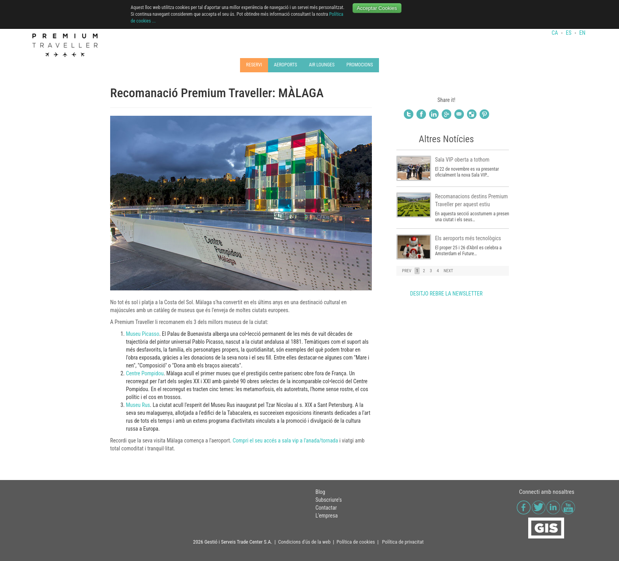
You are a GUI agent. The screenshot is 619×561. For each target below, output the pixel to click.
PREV (406, 270)
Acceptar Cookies (377, 8)
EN (582, 33)
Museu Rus (138, 405)
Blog (320, 492)
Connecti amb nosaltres (546, 491)
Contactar (326, 508)
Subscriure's (328, 500)
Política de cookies (355, 542)
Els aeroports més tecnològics (468, 238)
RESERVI (254, 65)
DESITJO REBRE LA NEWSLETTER (446, 293)
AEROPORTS (285, 65)
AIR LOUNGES (321, 65)
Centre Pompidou (144, 373)
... (154, 21)
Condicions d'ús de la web (304, 542)
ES (569, 33)
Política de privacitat (403, 542)
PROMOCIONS (359, 65)
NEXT (448, 270)
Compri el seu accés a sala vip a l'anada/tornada (285, 440)
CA (555, 33)
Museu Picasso (142, 334)
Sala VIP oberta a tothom (462, 159)
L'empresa (326, 515)
